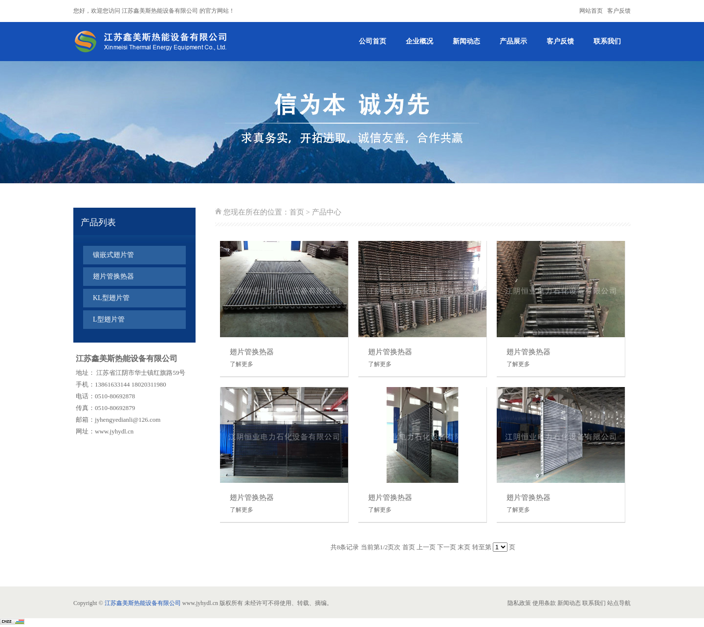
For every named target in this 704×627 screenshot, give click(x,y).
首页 (296, 212)
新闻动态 (466, 41)
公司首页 (372, 41)
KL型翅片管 (111, 298)
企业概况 (419, 41)
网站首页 (591, 10)
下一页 (446, 547)
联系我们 (607, 41)
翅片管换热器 (113, 276)
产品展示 (513, 41)
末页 (464, 547)
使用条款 (544, 603)
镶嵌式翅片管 (113, 255)
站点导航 (619, 603)
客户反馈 (619, 10)
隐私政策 (519, 603)
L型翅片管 (109, 319)
